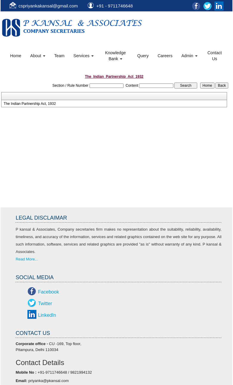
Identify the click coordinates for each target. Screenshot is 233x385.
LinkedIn (47, 315)
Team (59, 55)
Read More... (27, 259)
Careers (165, 55)
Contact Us (214, 55)
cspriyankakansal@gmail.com (48, 5)
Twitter (45, 303)
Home (15, 55)
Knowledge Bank (115, 55)
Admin (189, 55)
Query (143, 55)
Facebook (48, 291)
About (37, 55)
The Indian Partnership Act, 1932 (30, 104)
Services (83, 55)
